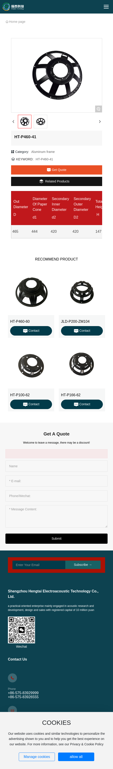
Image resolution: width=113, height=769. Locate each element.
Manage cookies (37, 757)
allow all (76, 757)
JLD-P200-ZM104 (75, 321)
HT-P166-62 (70, 395)
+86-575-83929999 (23, 693)
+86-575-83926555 (23, 697)
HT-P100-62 (20, 395)
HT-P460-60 (20, 321)
